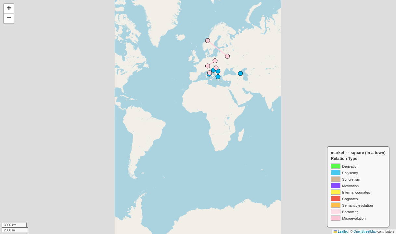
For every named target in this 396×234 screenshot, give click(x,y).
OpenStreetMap (365, 231)
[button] (9, 9)
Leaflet (341, 231)
